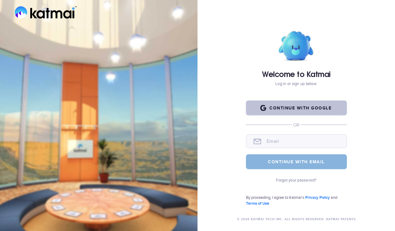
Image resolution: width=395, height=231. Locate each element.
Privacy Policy (318, 197)
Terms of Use (257, 203)
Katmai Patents (340, 219)
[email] (303, 141)
